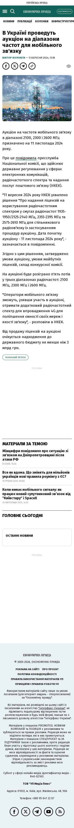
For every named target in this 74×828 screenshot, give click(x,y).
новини (8, 21)
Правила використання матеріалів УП (37, 679)
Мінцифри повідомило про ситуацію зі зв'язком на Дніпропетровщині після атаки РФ (35, 455)
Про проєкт (50, 669)
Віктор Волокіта (14, 57)
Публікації (24, 21)
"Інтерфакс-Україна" (51, 708)
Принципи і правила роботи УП (37, 684)
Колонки (41, 21)
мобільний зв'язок (15, 357)
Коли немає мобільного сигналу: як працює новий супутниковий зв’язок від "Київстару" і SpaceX (36, 493)
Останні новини (19, 535)
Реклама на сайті (27, 669)
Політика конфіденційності (37, 674)
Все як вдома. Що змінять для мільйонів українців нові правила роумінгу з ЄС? (36, 474)
